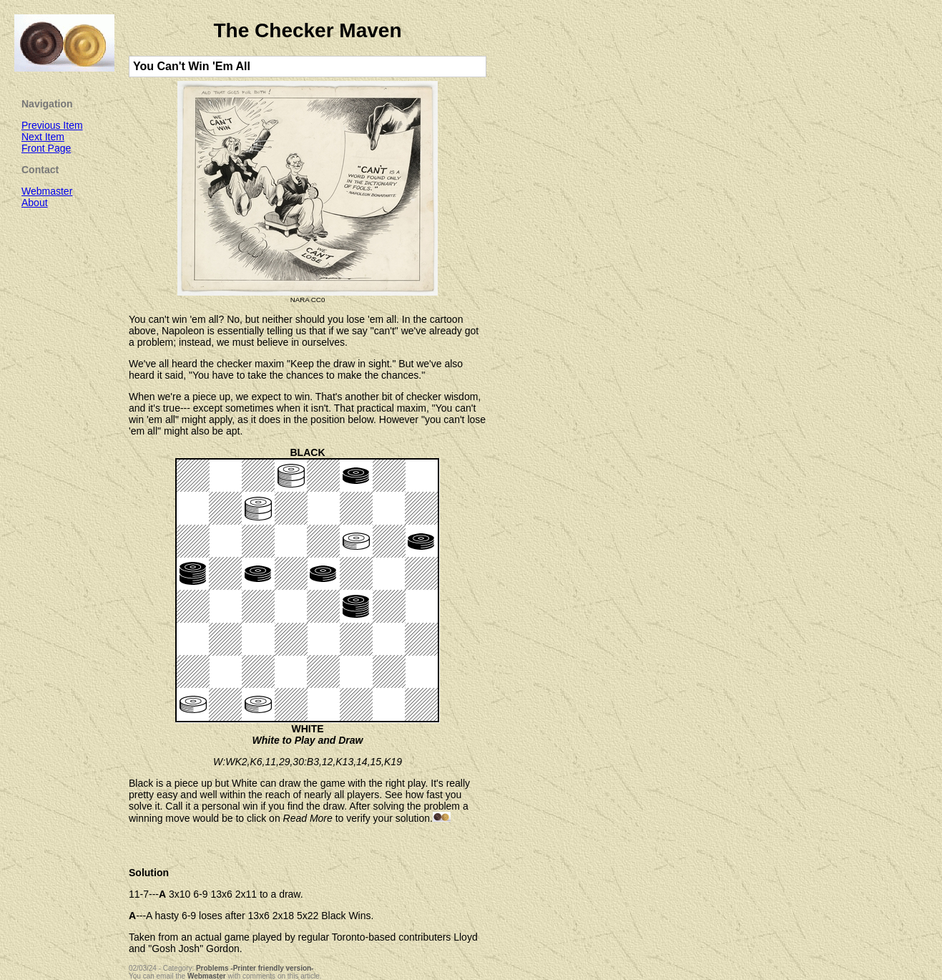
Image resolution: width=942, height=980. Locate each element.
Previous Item (52, 125)
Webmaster (206, 976)
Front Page (46, 148)
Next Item (42, 136)
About (34, 202)
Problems (212, 968)
